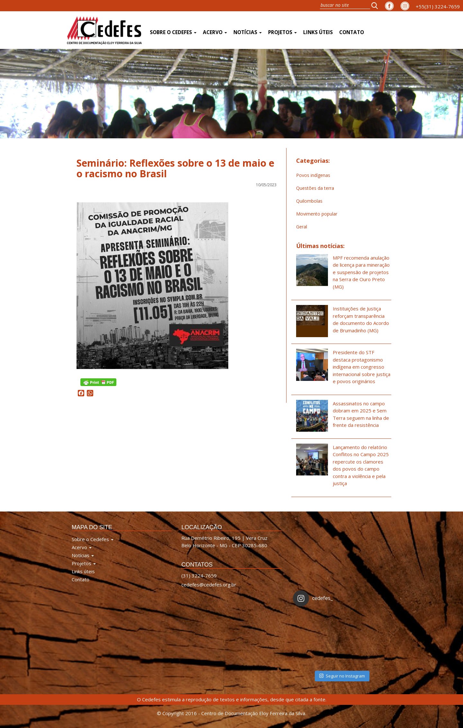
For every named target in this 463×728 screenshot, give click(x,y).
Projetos (282, 32)
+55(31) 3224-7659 (438, 6)
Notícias (247, 32)
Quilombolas (309, 201)
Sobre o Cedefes (173, 32)
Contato (351, 32)
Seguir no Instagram (342, 676)
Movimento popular (316, 214)
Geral (301, 227)
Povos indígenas (313, 175)
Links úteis (318, 32)
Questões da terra (315, 188)
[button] (376, 5)
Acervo (215, 32)
